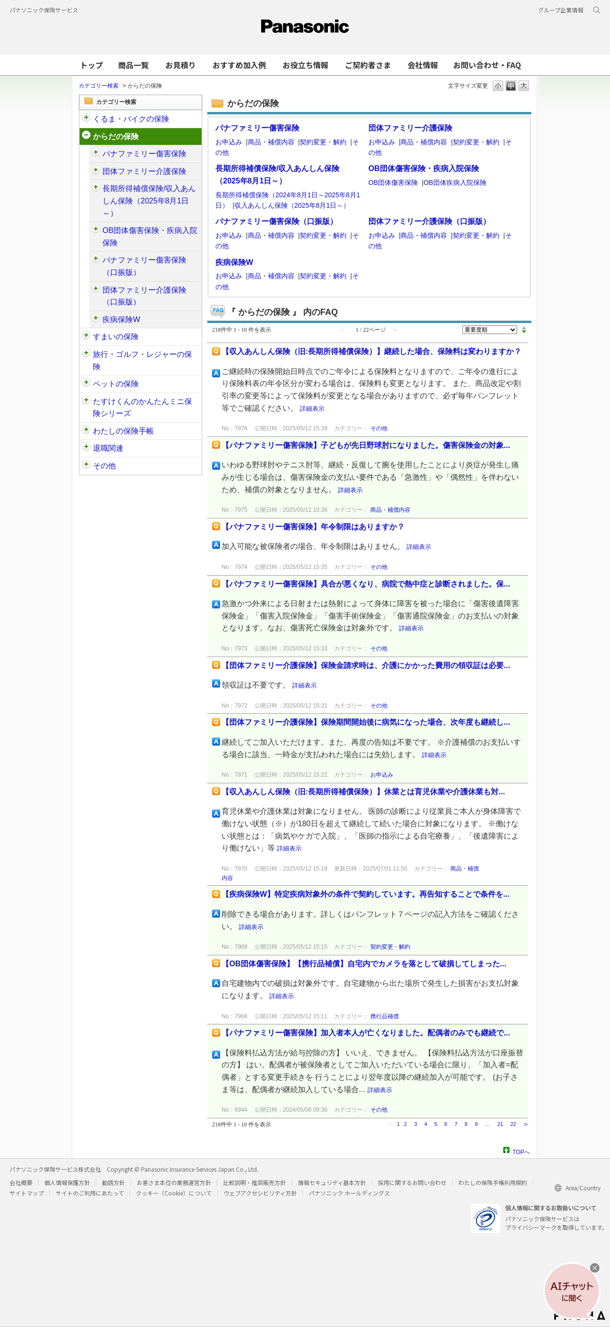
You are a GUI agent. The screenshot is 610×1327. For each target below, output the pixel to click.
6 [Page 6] (446, 1124)
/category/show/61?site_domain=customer (96, 154)
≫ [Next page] (526, 1124)
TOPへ (521, 1151)
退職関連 (108, 448)
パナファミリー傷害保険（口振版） (144, 266)
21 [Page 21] (500, 1124)
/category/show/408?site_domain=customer (96, 260)
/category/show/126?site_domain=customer (96, 171)
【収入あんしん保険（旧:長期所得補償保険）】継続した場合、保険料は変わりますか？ (371, 351)
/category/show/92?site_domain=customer (86, 354)
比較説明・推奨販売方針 (254, 1182)
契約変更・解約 (323, 142)
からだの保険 (116, 136)
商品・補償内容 (271, 142)
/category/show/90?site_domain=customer (86, 384)
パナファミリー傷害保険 (144, 154)
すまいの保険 (116, 337)
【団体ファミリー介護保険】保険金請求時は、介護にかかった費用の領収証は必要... (366, 665)
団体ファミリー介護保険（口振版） (144, 296)
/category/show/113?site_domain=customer (86, 466)
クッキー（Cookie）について (174, 1193)
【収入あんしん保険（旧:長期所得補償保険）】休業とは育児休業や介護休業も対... (363, 792)
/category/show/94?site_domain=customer (96, 230)
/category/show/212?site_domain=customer (86, 448)
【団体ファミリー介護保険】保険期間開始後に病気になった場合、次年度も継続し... (366, 722)
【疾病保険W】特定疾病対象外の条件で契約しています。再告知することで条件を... (365, 894)
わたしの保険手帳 (123, 431)
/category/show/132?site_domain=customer (86, 401)
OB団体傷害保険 (393, 182)
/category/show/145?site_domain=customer (86, 431)
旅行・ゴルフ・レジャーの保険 (142, 360)
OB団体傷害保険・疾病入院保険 (149, 236)
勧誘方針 (113, 1182)
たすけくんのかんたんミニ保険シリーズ (142, 407)
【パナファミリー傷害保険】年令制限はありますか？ (313, 527)
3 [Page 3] (415, 1124)
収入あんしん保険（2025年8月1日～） (292, 205)
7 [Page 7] (456, 1124)
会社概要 (21, 1182)
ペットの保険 (116, 384)
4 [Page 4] (425, 1124)
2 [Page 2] (405, 1124)
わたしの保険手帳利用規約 (492, 1182)
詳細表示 (312, 408)
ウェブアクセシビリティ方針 (260, 1193)
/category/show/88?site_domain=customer (86, 119)
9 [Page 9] (476, 1124)
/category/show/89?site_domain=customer (86, 337)
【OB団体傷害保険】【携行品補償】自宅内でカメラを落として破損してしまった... (364, 964)
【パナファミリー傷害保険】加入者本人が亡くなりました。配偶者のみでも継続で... (366, 1033)
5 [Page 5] (435, 1124)
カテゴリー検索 (99, 85)
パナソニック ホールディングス (349, 1193)
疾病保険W (121, 319)
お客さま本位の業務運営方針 (174, 1182)
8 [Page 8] (466, 1124)
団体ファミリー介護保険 (144, 171)
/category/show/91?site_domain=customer (86, 137)
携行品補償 (384, 1016)
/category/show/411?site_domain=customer (96, 290)
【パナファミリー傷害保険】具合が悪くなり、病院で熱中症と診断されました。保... (366, 584)
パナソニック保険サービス (44, 10)
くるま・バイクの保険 (131, 119)
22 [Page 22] (513, 1124)
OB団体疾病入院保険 (455, 182)
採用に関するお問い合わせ (412, 1182)
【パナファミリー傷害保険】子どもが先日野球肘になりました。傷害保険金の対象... (366, 445)
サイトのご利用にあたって (90, 1193)
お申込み (228, 142)
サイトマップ (27, 1193)
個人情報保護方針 (67, 1182)
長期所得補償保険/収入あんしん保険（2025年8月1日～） (149, 200)
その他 (104, 466)
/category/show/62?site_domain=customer (96, 188)
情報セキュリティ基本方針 (332, 1182)
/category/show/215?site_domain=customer (96, 320)
